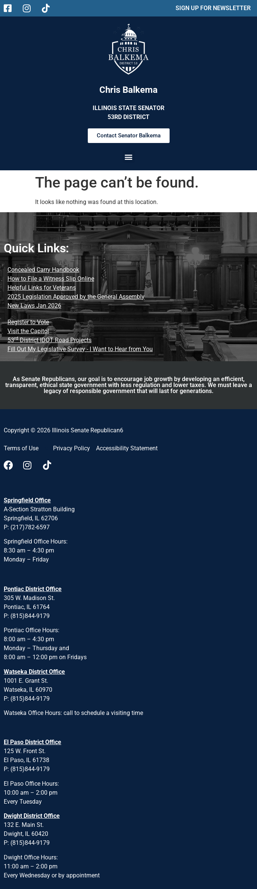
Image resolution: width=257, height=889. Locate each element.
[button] (128, 158)
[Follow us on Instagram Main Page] (29, 8)
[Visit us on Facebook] (10, 465)
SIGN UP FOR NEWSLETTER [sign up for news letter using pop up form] (213, 8)
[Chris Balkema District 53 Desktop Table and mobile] (128, 48)
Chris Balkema (128, 90)
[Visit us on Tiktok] (49, 465)
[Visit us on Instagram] (30, 465)
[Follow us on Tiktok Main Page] (48, 8)
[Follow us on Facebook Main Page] (10, 8)
